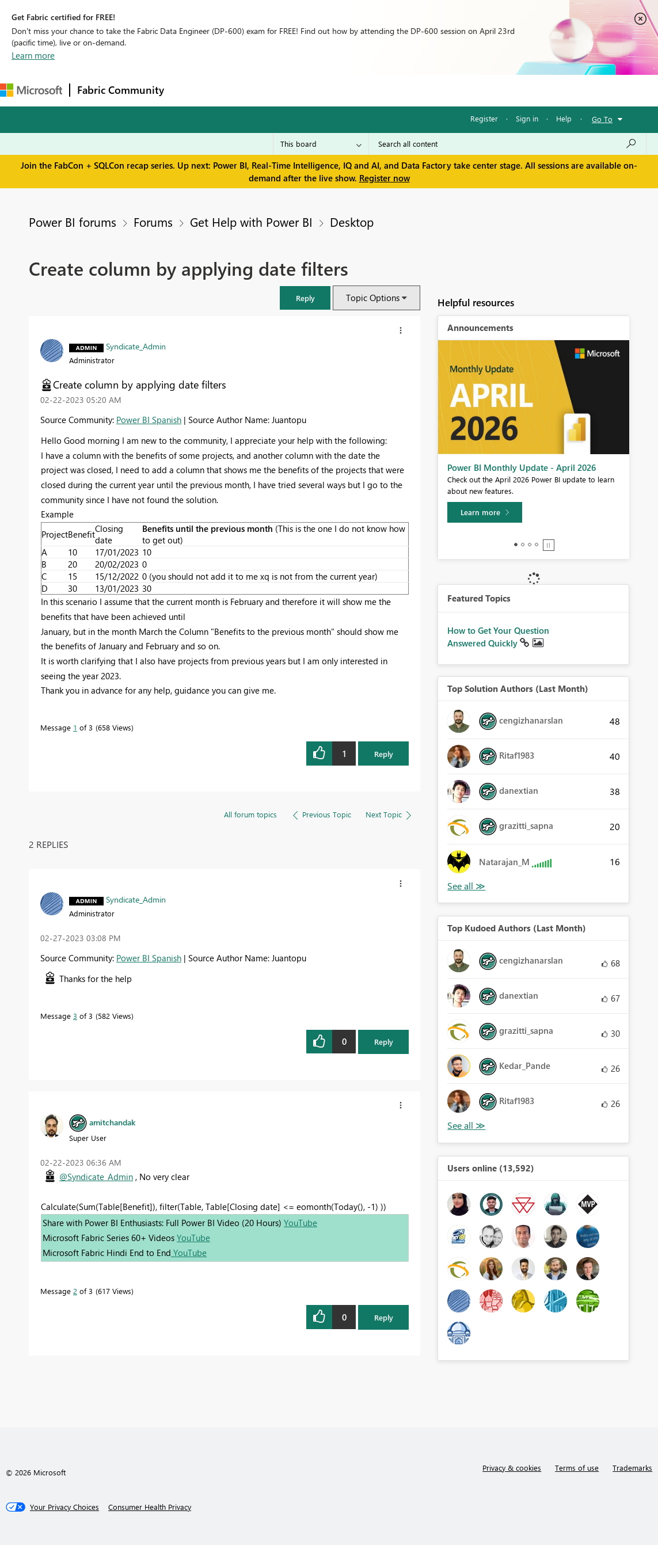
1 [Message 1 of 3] (75, 727)
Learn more (33, 55)
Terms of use (577, 1467)
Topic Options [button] (373, 297)
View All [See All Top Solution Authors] (466, 886)
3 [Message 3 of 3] (75, 1016)
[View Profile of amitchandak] (112, 1122)
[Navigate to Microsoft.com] (31, 90)
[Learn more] (484, 512)
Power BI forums (72, 222)
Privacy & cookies (511, 1467)
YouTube (300, 1222)
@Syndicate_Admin (96, 1176)
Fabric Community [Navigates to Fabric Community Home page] (120, 90)
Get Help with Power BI (251, 222)
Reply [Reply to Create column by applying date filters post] (383, 754)
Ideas (288, 90)
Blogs (391, 90)
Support (483, 90)
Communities (339, 90)
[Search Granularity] (320, 144)
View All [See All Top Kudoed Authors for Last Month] (466, 1125)
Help (564, 118)
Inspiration (240, 90)
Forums (190, 90)
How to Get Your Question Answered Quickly (498, 637)
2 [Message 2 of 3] (75, 1291)
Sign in (527, 118)
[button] (305, 298)
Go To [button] (602, 119)
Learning (435, 90)
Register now (384, 178)
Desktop (352, 222)
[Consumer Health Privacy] (149, 1507)
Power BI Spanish (148, 419)
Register (484, 118)
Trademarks (632, 1467)
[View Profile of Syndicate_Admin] (136, 346)
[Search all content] (507, 144)
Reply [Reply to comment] (383, 1042)
